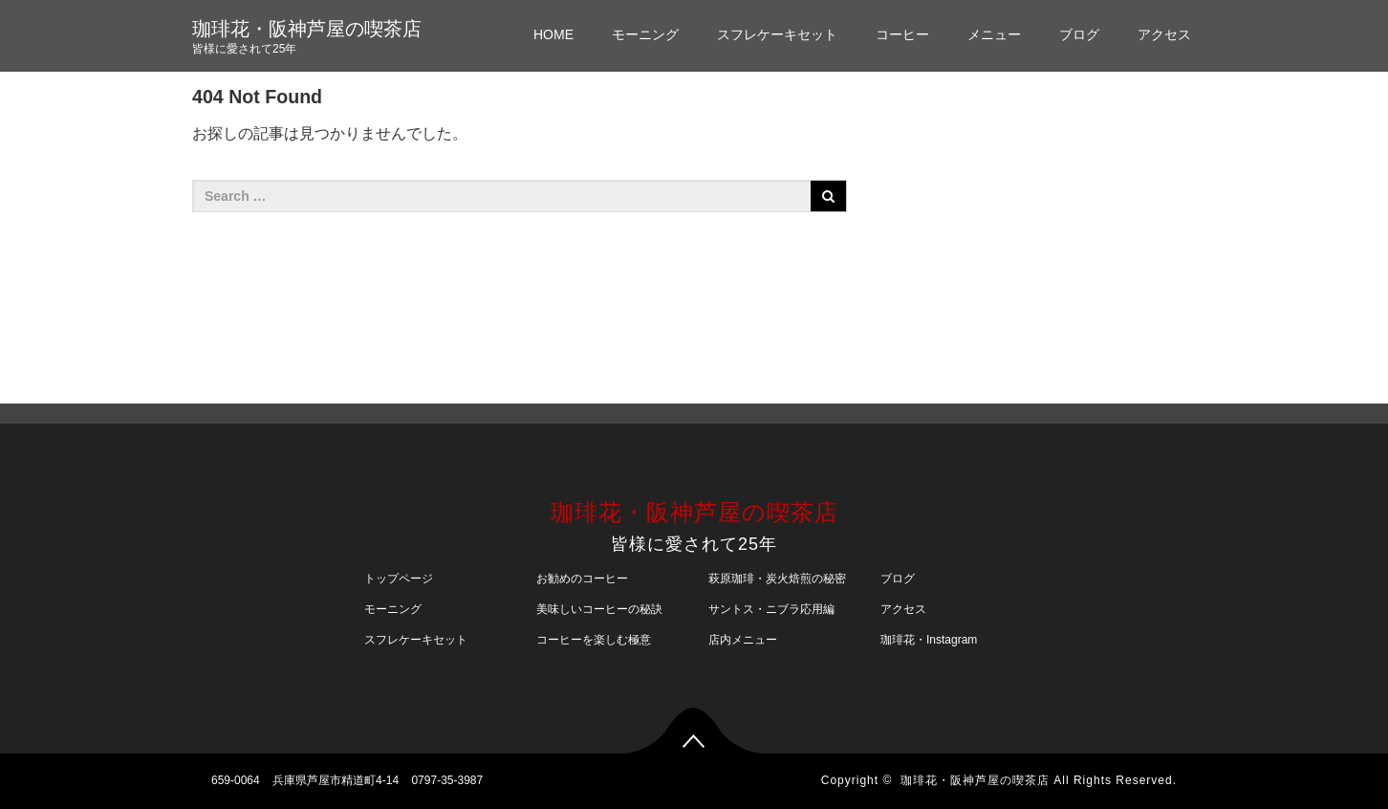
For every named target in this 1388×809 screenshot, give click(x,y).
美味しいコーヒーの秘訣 (599, 609)
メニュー (994, 34)
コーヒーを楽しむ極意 (593, 639)
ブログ (1079, 34)
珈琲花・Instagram (928, 639)
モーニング (645, 34)
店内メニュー (742, 639)
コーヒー (902, 34)
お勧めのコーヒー (582, 578)
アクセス (1164, 34)
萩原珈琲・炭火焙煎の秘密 (777, 578)
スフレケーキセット (777, 34)
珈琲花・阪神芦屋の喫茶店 (307, 28)
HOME (553, 34)
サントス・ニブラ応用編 (771, 609)
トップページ (398, 578)
